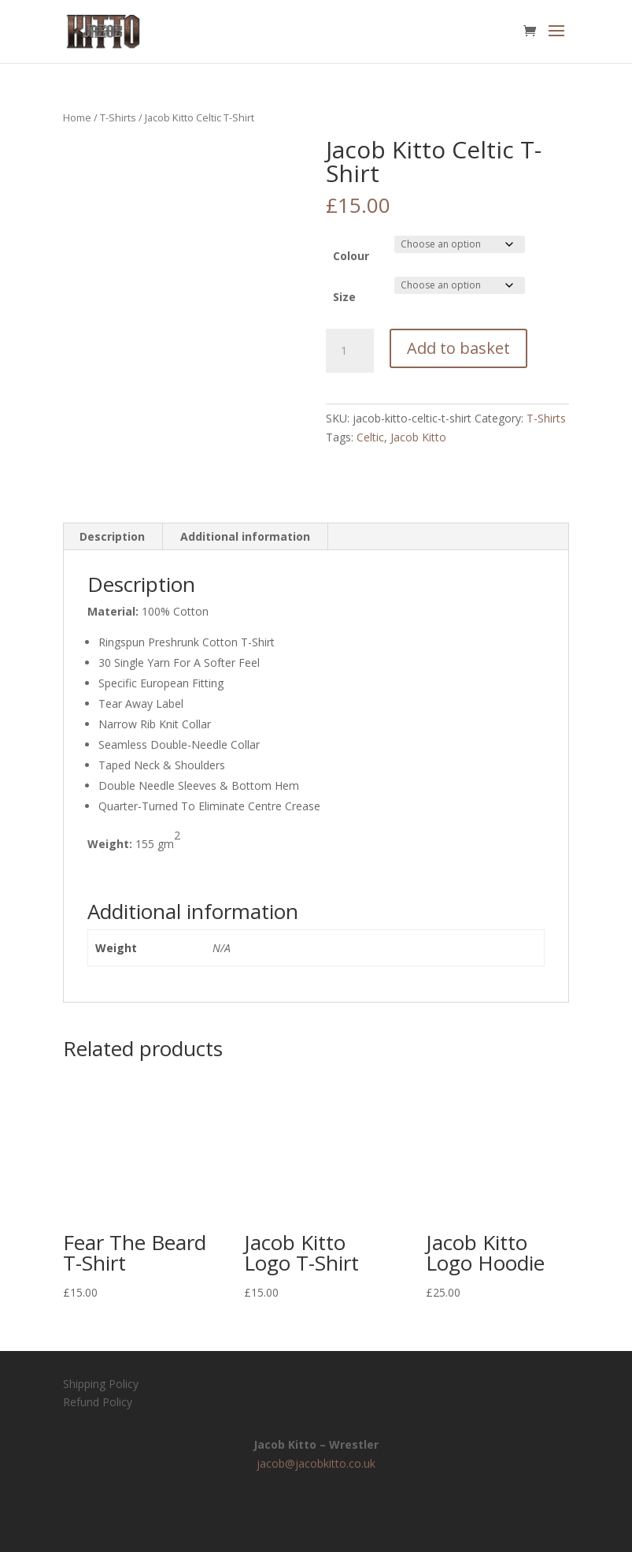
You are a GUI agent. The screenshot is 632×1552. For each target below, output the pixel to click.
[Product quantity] (349, 351)
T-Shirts (118, 117)
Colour (351, 255)
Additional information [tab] (245, 536)
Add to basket (458, 348)
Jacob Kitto (418, 437)
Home (77, 117)
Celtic (370, 437)
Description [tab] (112, 536)
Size (344, 296)
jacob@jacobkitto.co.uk (316, 1463)
